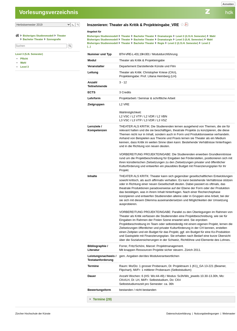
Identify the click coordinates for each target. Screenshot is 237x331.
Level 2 (206, 43)
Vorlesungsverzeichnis (48, 12)
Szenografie (54, 39)
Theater (61, 35)
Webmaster (228, 313)
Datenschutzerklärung (178, 313)
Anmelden (228, 4)
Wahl (23, 62)
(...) (89, 46)
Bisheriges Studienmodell (38, 35)
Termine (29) (102, 299)
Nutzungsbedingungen (206, 313)
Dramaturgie (164, 36)
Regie (160, 43)
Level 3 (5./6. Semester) (29, 54)
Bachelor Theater (33, 39)
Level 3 (24, 66)
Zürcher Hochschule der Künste (32, 313)
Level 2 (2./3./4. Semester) (191, 36)
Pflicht (24, 58)
